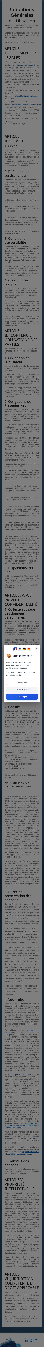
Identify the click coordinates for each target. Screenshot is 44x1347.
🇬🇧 (20, 649)
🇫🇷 (15, 649)
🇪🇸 (28, 649)
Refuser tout (22, 682)
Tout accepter (22, 697)
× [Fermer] (37, 648)
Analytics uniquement (22, 689)
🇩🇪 (24, 649)
